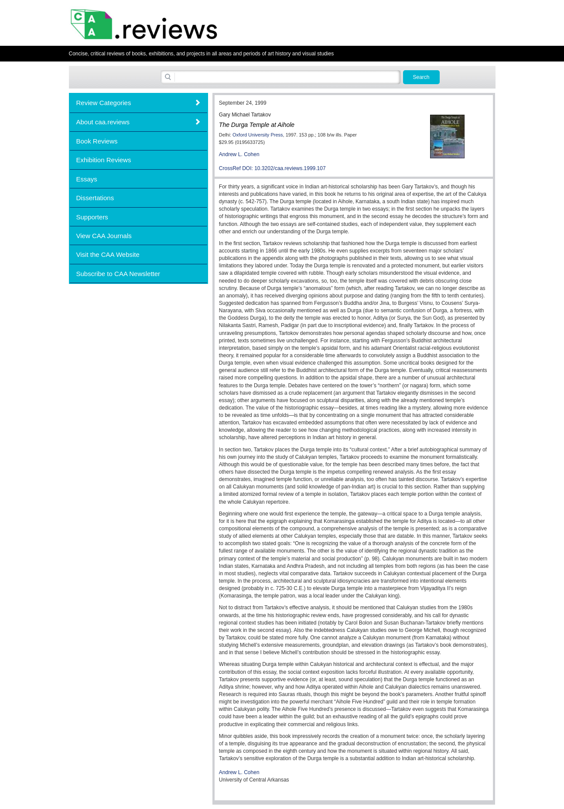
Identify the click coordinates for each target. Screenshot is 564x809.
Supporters (92, 217)
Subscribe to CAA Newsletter (118, 273)
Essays (86, 179)
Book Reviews (97, 141)
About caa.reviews (103, 122)
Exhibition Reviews (103, 160)
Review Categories (103, 102)
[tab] (138, 103)
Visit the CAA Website (108, 254)
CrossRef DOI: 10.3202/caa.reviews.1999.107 (272, 168)
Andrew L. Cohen (239, 154)
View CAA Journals (104, 235)
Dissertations (95, 197)
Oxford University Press (257, 134)
